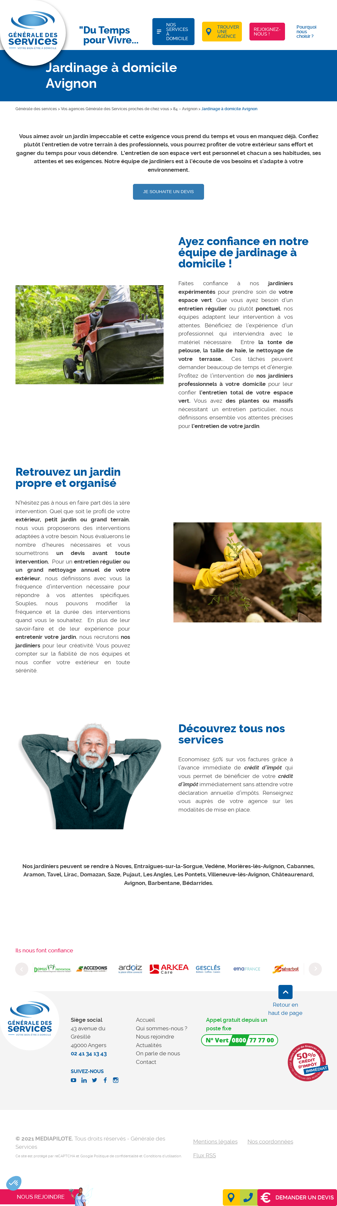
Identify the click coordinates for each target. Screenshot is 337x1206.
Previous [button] (21, 969)
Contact (146, 1062)
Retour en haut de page (285, 1009)
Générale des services (36, 109)
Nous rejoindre (155, 1036)
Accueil (145, 1020)
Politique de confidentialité (116, 1156)
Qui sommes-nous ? (161, 1028)
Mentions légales (215, 1141)
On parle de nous (158, 1053)
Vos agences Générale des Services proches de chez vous (115, 109)
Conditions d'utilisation (162, 1156)
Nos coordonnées (270, 1141)
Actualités (149, 1045)
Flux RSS (204, 1155)
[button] (14, 1183)
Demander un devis (297, 1198)
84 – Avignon (185, 109)
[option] (89, 334)
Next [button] (315, 969)
